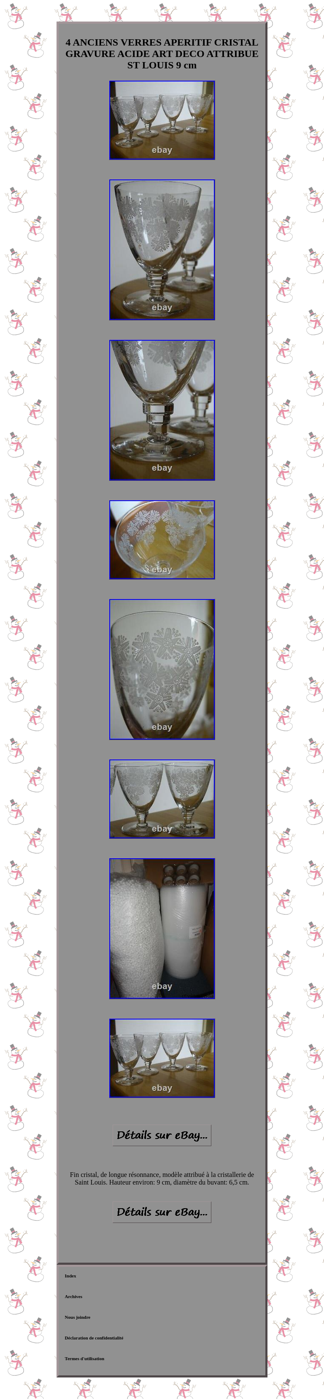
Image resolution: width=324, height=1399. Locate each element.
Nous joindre (78, 1317)
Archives (73, 1296)
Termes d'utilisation (84, 1358)
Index (70, 1275)
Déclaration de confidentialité (94, 1337)
